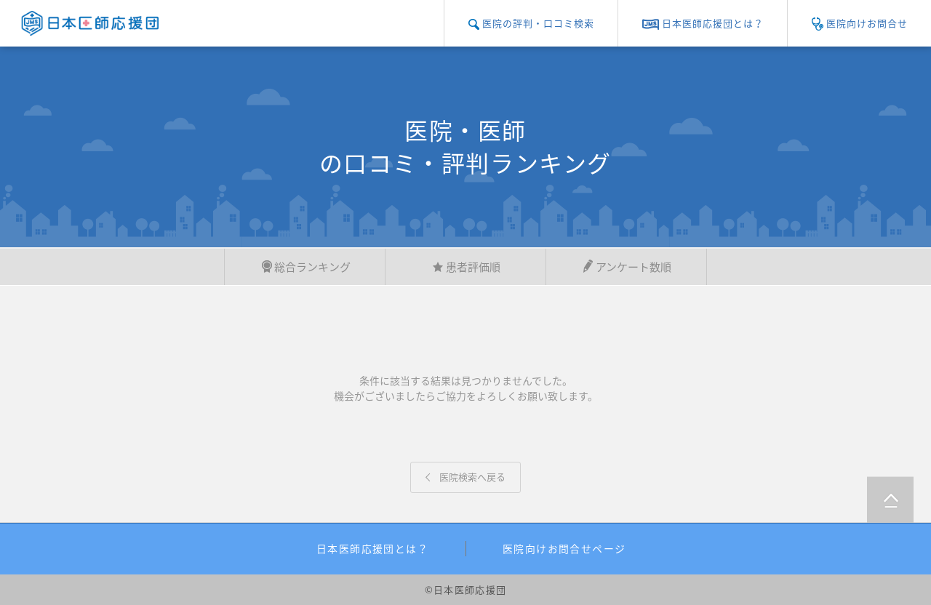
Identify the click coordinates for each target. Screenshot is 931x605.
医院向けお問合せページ (564, 548)
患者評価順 (465, 267)
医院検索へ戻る (465, 477)
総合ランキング (305, 267)
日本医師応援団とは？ (372, 548)
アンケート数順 (626, 267)
